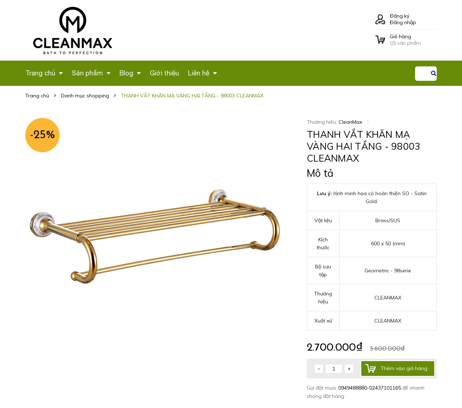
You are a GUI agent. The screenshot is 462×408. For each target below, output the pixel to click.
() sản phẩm (413, 39)
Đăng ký (399, 16)
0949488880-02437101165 (370, 388)
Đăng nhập (403, 22)
